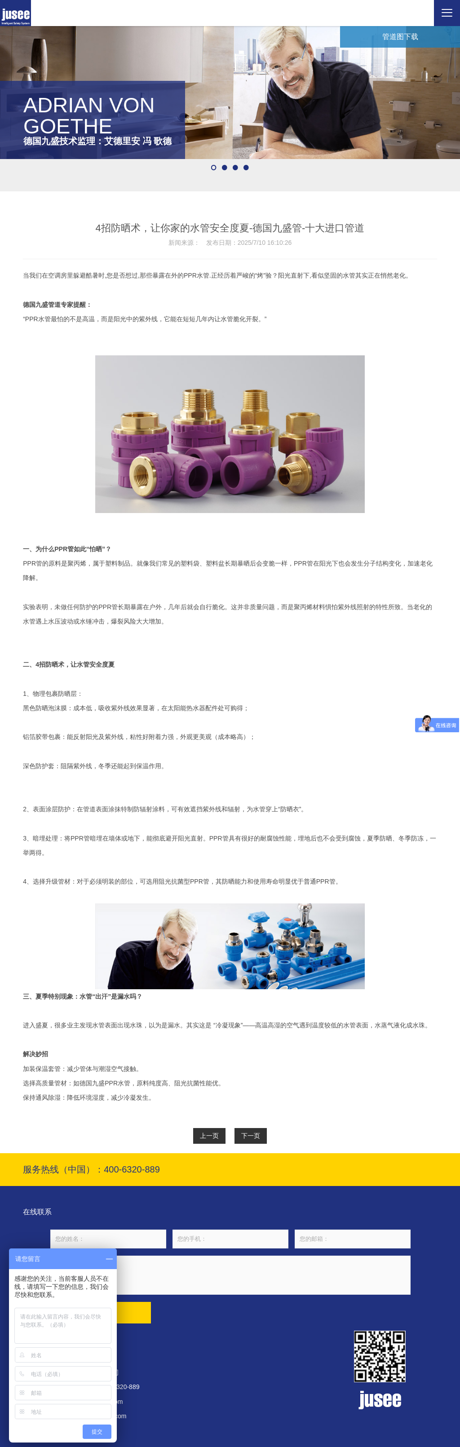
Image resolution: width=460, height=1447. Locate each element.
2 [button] (224, 167)
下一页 (250, 1135)
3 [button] (235, 167)
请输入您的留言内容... (230, 1275)
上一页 (209, 1135)
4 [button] (246, 167)
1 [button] (214, 167)
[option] (230, 92)
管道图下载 (400, 36)
